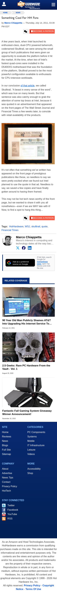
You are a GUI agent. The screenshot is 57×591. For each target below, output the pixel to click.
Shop (30, 473)
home (5, 12)
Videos (31, 454)
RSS (9, 518)
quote (44, 226)
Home (5, 432)
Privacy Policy (9, 486)
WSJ (27, 226)
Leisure (31, 449)
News (18, 12)
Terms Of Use (33, 589)
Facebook (12, 510)
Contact (6, 482)
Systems (32, 436)
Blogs (5, 445)
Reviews (6, 436)
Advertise (7, 473)
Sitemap (6, 454)
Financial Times (10, 230)
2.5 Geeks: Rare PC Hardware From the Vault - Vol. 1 (26, 367)
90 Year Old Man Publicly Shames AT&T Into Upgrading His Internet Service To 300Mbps (26, 322)
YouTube (12, 514)
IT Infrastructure (36, 445)
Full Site (6, 449)
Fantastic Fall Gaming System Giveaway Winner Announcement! (27, 412)
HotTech (6, 490)
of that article (28, 85)
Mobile (31, 441)
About (5, 469)
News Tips (7, 477)
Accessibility (34, 469)
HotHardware (16, 226)
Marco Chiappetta (28, 237)
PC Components (36, 432)
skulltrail (35, 226)
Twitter (11, 505)
